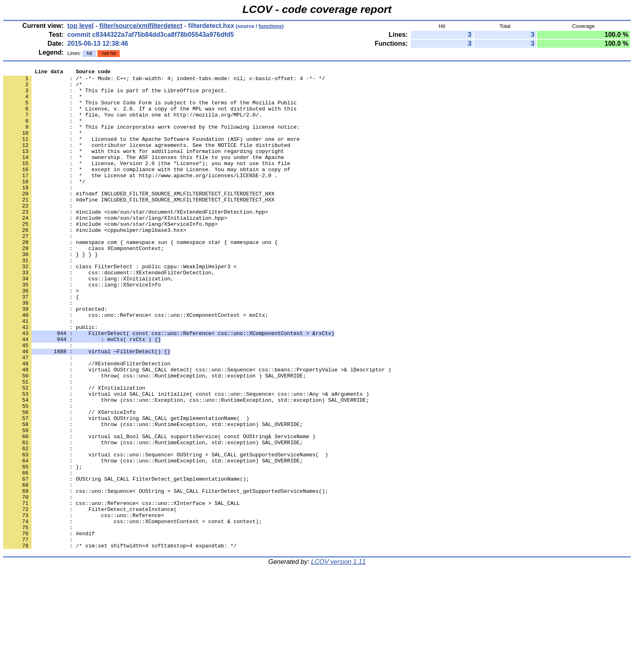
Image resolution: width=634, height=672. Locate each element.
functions (270, 26)
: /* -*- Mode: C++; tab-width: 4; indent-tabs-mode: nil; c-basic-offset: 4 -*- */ (164, 80)
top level (81, 25)
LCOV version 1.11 (338, 657)
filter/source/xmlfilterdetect (140, 25)
